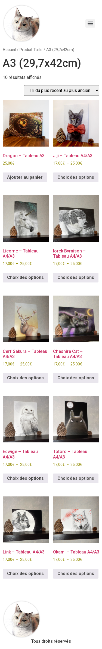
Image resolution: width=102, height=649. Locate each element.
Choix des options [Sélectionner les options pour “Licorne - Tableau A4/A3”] (25, 277)
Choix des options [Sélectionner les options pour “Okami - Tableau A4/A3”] (75, 573)
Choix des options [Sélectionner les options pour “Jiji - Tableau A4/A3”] (75, 177)
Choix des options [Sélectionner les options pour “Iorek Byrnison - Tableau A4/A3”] (75, 277)
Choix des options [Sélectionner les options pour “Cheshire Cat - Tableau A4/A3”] (75, 377)
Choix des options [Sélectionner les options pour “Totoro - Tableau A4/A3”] (75, 478)
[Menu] (90, 23)
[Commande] (61, 90)
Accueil (9, 49)
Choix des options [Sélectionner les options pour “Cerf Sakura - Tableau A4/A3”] (25, 377)
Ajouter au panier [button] (25, 177)
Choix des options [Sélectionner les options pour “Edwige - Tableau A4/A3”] (25, 478)
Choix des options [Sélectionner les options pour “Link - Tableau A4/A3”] (25, 573)
